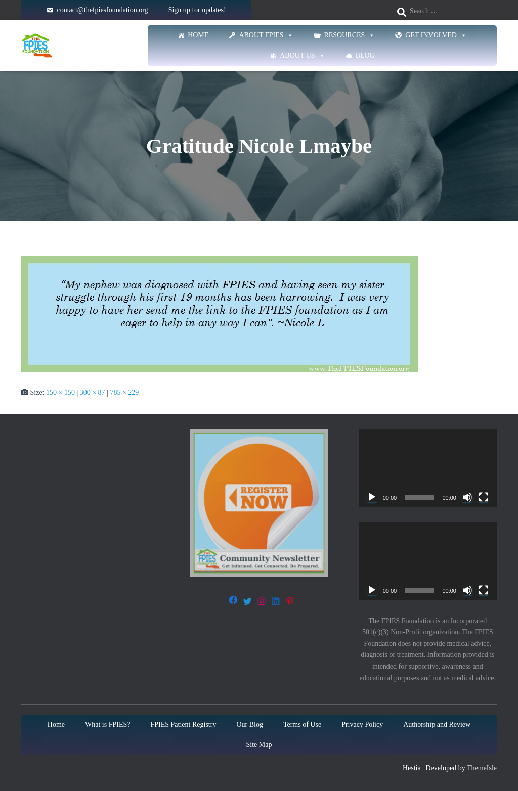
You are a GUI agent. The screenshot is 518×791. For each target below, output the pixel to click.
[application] (428, 468)
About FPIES (266, 35)
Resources (349, 35)
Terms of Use (302, 724)
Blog (365, 55)
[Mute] (467, 497)
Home (198, 35)
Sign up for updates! (197, 10)
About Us (302, 56)
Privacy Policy (362, 724)
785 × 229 (124, 393)
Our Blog (249, 724)
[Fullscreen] (484, 497)
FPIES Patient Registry (184, 724)
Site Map (259, 745)
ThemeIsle (482, 768)
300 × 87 (92, 393)
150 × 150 (60, 393)
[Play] (372, 497)
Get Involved (436, 35)
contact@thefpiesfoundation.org (102, 10)
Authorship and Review (436, 724)
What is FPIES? (107, 724)
